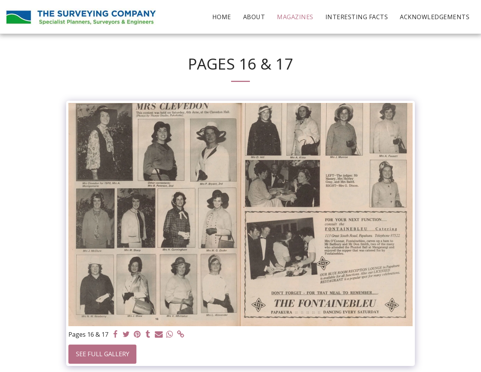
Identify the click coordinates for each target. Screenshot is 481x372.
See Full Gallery (102, 353)
